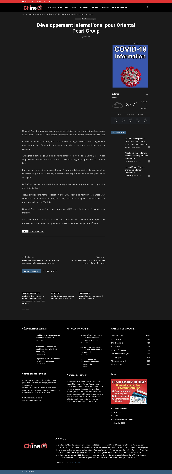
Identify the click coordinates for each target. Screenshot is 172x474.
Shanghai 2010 (119, 423)
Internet (84, 7)
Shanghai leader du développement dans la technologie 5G (90, 361)
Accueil (24, 14)
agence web (95, 394)
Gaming (105, 7)
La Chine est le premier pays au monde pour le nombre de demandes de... (137, 141)
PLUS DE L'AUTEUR (50, 271)
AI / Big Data (70, 7)
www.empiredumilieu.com (31, 400)
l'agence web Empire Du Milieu (104, 455)
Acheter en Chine (120, 408)
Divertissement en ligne (45, 14)
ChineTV (128, 147)
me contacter (83, 399)
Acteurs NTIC (55, 293)
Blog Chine (117, 412)
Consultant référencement (123, 419)
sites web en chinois (82, 396)
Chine (115, 416)
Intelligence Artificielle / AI (31, 293)
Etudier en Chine (119, 7)
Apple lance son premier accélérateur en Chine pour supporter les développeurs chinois (40, 261)
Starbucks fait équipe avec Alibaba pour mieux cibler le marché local (91, 349)
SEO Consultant (84, 455)
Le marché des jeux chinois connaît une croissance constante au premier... (91, 337)
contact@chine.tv (75, 462)
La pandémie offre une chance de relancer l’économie (135, 170)
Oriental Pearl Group (36, 231)
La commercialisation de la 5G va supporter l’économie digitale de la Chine (88, 261)
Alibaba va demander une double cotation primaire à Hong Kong (136, 156)
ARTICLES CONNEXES (32, 271)
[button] (147, 7)
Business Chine (55, 7)
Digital (95, 7)
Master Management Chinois (77, 384)
